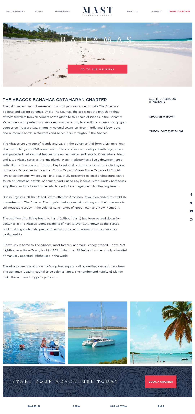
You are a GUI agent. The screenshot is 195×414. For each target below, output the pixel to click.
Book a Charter (161, 381)
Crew (76, 406)
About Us (133, 11)
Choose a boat (162, 116)
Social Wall (118, 406)
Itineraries (62, 11)
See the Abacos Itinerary (162, 100)
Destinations (15, 11)
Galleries (34, 406)
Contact (156, 11)
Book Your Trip (180, 11)
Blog (161, 406)
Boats (39, 11)
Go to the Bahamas (97, 69)
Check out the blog (166, 131)
